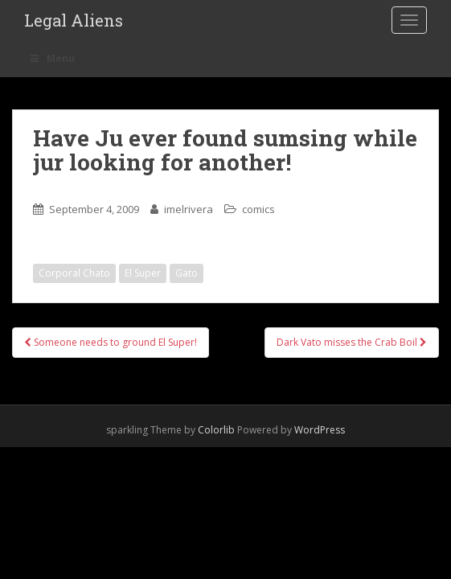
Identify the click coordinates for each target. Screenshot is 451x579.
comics (258, 209)
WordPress (319, 430)
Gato (186, 273)
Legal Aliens (73, 20)
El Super (143, 273)
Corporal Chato (74, 273)
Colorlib (216, 430)
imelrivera (188, 209)
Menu (51, 58)
